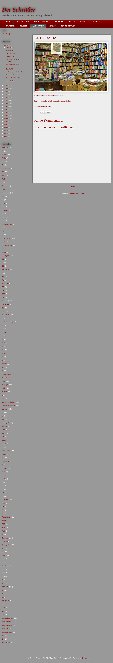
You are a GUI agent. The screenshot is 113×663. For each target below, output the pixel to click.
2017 (6, 109)
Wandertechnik (7, 625)
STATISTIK (10, 26)
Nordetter (5, 468)
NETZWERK (95, 22)
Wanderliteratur (7, 621)
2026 (6, 45)
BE (3, 196)
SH (3, 552)
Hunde (4, 332)
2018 (6, 106)
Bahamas (5, 186)
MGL (3, 433)
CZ (3, 231)
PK (3, 493)
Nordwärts (9, 50)
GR (3, 311)
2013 (6, 121)
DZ (3, 259)
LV (3, 416)
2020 (6, 100)
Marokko (5, 426)
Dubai (4, 252)
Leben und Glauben (8, 402)
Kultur (4, 381)
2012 (6, 124)
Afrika (4, 158)
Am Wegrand (6, 168)
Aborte (4, 154)
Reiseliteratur (6, 517)
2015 (6, 115)
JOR (3, 367)
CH (3, 221)
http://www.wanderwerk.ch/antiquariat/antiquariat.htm (52, 101)
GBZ (3, 294)
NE (3, 458)
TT (3, 597)
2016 (6, 112)
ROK (3, 524)
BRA (3, 203)
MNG (4, 440)
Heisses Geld (10, 56)
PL (3, 496)
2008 (6, 133)
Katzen (4, 377)
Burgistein (5, 210)
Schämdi (5, 541)
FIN (3, 276)
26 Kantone (6, 147)
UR (3, 604)
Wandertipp (6, 628)
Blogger (85, 658)
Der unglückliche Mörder (14, 78)
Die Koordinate (7, 245)
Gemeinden (6, 304)
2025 (6, 85)
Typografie (5, 601)
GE (3, 297)
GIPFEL (72, 22)
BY (3, 214)
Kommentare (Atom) (76, 194)
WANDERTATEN (22, 22)
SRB (3, 569)
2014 (6, 118)
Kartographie (6, 374)
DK (3, 249)
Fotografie (5, 283)
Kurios (4, 388)
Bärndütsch (6, 193)
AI (2, 165)
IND (3, 343)
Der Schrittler (18, 9)
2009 (6, 130)
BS (3, 207)
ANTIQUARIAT (38, 26)
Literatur (5, 409)
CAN (3, 217)
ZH (3, 639)
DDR (3, 242)
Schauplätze (6, 545)
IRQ (3, 353)
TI (2, 590)
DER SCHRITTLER (68, 26)
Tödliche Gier (10, 53)
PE (3, 486)
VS (3, 615)
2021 (6, 97)
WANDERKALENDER (42, 22)
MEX (3, 430)
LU (3, 412)
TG (3, 583)
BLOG (8, 22)
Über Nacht (10, 81)
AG (3, 161)
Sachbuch (5, 538)
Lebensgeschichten (8, 405)
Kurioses (5, 391)
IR (3, 346)
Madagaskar (6, 423)
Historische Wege (8, 322)
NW (3, 472)
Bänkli (4, 189)
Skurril (4, 555)
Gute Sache (6, 315)
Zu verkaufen (6, 642)
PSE (3, 503)
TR (3, 594)
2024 (6, 88)
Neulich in (5, 461)
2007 (6, 136)
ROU (3, 527)
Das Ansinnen (6, 238)
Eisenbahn (5, 269)
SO (3, 562)
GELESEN (23, 26)
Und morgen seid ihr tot (14, 72)
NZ (3, 475)
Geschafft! (9, 69)
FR (3, 287)
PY (3, 506)
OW (3, 479)
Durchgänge (6, 256)
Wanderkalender (7, 618)
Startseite (72, 186)
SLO (3, 559)
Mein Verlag (6, 34)
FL (3, 280)
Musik (4, 444)
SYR (3, 573)
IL (2, 339)
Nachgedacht (6, 451)
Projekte (5, 499)
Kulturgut (5, 385)
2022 (6, 94)
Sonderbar (5, 566)
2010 (6, 127)
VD (3, 611)
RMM (4, 520)
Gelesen (5, 301)
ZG (3, 635)
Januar (8, 48)
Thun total (5, 587)
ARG (3, 175)
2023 (6, 91)
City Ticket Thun (7, 224)
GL (3, 308)
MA (3, 419)
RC (3, 513)
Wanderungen (7, 632)
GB (3, 290)
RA (3, 510)
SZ (3, 576)
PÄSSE (83, 22)
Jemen (4, 364)
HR (3, 329)
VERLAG (52, 26)
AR (3, 172)
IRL (3, 350)
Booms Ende (10, 75)
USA (3, 608)
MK (3, 437)
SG (3, 548)
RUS (3, 531)
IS (2, 357)
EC (3, 266)
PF (3, 489)
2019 (6, 103)
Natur (4, 454)
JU (3, 370)
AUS (3, 179)
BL (3, 200)
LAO (3, 398)
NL (3, 465)
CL (3, 228)
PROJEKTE (59, 22)
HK (3, 325)
